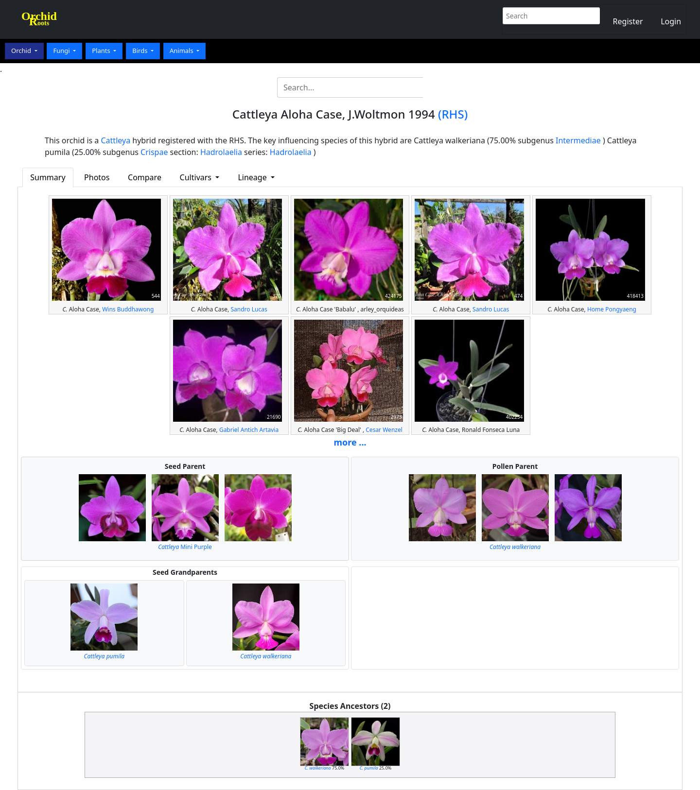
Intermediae (578, 140)
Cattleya (116, 140)
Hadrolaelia (221, 152)
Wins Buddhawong (128, 309)
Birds (140, 50)
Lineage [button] (253, 177)
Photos (96, 177)
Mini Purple (185, 547)
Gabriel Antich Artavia (249, 430)
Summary (47, 177)
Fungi (62, 50)
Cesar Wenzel (384, 430)
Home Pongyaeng (611, 309)
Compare (144, 177)
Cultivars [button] (197, 177)
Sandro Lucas (248, 309)
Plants (102, 50)
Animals (182, 50)
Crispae (154, 152)
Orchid (22, 50)
